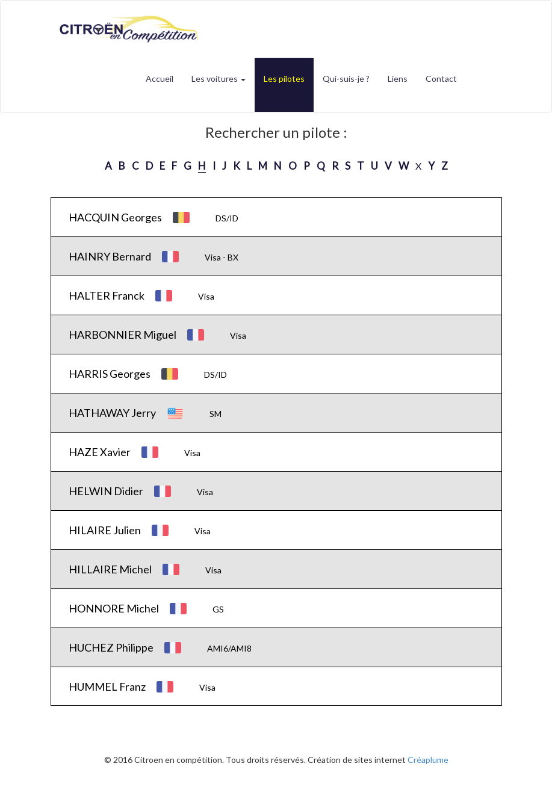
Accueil (159, 78)
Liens (398, 78)
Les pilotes (284, 78)
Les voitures (218, 78)
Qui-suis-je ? (346, 78)
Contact (441, 78)
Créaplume (428, 759)
